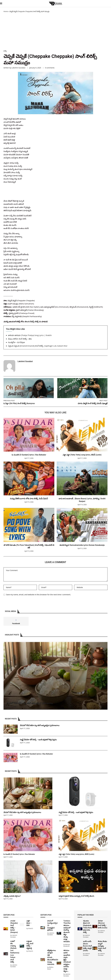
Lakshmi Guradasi (18, 68)
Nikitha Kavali (50, 967)
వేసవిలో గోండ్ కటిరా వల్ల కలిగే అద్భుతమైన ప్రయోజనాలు (29, 703)
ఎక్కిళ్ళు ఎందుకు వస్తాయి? (12, 896)
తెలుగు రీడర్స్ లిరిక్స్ (32, 321)
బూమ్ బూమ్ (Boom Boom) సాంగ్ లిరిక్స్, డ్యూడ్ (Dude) (87, 945)
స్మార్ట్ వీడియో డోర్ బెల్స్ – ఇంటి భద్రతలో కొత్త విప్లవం (39, 740)
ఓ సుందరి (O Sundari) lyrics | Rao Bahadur (29, 455)
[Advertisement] (55, 31)
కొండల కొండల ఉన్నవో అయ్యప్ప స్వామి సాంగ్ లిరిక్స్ (102, 945)
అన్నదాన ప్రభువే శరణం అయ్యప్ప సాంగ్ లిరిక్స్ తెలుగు (76, 896)
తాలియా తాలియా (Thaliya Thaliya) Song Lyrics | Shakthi (30, 335)
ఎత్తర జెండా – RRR (28, 923)
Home (6, 11)
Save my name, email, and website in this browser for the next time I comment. (38, 594)
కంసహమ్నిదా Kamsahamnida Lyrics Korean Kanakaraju (82, 545)
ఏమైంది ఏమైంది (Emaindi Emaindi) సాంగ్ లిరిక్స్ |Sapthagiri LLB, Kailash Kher (37, 346)
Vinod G (30, 928)
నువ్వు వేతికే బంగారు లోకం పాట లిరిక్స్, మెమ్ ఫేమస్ (29, 499)
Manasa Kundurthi (66, 945)
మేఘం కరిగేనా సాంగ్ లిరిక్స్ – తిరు (20, 339)
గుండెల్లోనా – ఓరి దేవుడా (16, 342)
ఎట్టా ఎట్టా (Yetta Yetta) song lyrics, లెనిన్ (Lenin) (82, 455)
